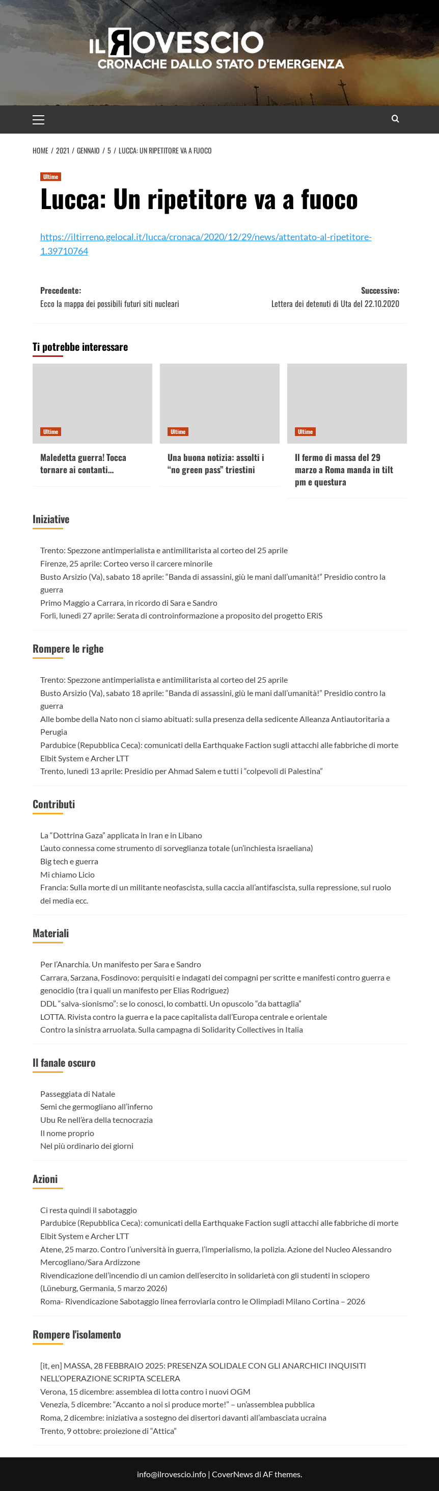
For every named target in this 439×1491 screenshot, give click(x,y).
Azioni (45, 1178)
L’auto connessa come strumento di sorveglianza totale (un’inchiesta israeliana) (176, 848)
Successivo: (309, 297)
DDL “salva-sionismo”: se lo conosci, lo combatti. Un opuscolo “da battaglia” (170, 1003)
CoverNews (232, 1474)
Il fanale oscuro (64, 1062)
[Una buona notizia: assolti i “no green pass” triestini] (220, 404)
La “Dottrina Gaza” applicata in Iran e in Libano (121, 835)
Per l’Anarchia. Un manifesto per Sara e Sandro (120, 964)
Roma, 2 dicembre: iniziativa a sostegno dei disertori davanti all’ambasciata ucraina (183, 1417)
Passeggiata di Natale (77, 1093)
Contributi (54, 803)
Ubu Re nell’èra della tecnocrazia (96, 1119)
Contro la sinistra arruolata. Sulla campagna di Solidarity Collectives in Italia (171, 1029)
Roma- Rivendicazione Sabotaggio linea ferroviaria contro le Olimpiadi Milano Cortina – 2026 (202, 1301)
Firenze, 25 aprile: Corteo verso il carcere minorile (126, 563)
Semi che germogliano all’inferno (96, 1106)
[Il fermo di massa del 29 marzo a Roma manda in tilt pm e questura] (347, 404)
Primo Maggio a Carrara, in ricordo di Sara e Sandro (128, 602)
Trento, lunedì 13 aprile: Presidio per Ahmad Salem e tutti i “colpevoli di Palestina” (181, 771)
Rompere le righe (68, 648)
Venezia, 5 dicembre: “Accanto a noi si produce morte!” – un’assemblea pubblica (177, 1404)
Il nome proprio (67, 1133)
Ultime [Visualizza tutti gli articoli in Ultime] (50, 176)
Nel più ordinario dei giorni (86, 1145)
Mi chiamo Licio (67, 874)
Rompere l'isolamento (77, 1334)
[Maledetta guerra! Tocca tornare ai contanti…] (92, 404)
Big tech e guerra (69, 861)
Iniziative (51, 518)
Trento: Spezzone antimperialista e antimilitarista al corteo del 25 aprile (164, 550)
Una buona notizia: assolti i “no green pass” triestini (216, 463)
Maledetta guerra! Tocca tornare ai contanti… (83, 463)
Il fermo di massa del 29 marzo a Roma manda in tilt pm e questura (344, 469)
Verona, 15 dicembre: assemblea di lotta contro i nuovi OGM (145, 1391)
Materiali (51, 932)
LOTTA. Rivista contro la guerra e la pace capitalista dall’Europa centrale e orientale (183, 1016)
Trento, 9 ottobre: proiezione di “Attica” (108, 1430)
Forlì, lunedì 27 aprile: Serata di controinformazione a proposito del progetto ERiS (181, 615)
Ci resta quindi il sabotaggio (88, 1210)
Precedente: (130, 297)
